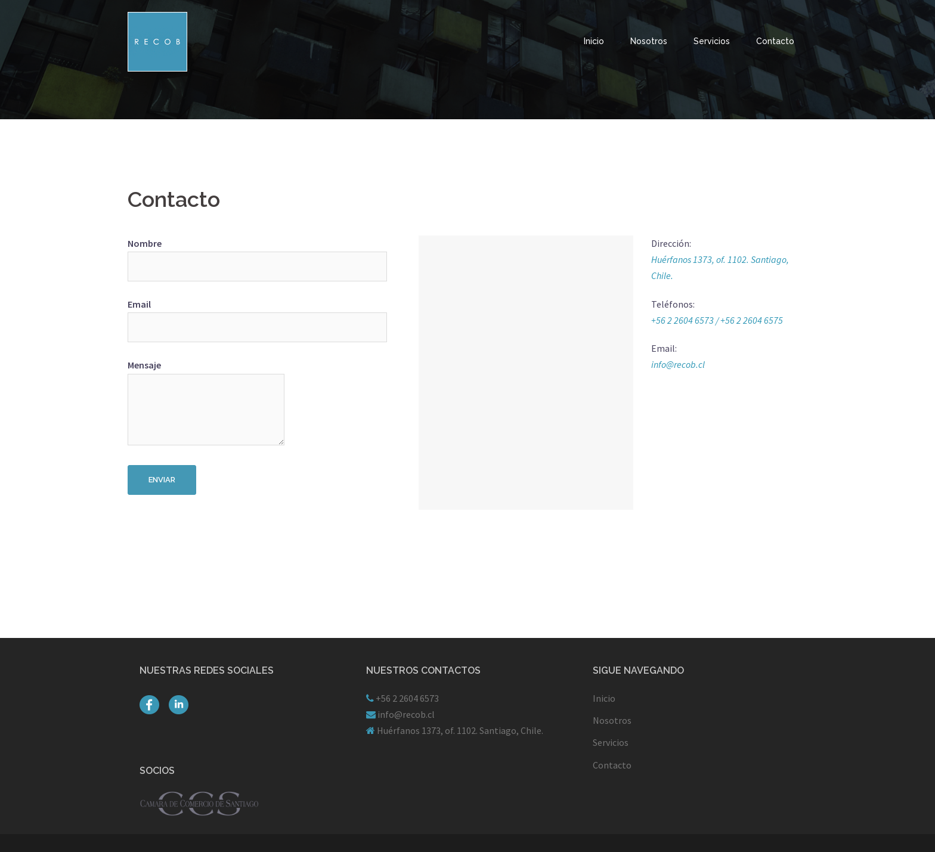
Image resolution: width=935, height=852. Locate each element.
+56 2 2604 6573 (406, 698)
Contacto (775, 41)
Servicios (711, 41)
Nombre (206, 254)
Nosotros (648, 41)
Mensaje (206, 403)
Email (206, 315)
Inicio (594, 41)
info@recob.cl (678, 364)
